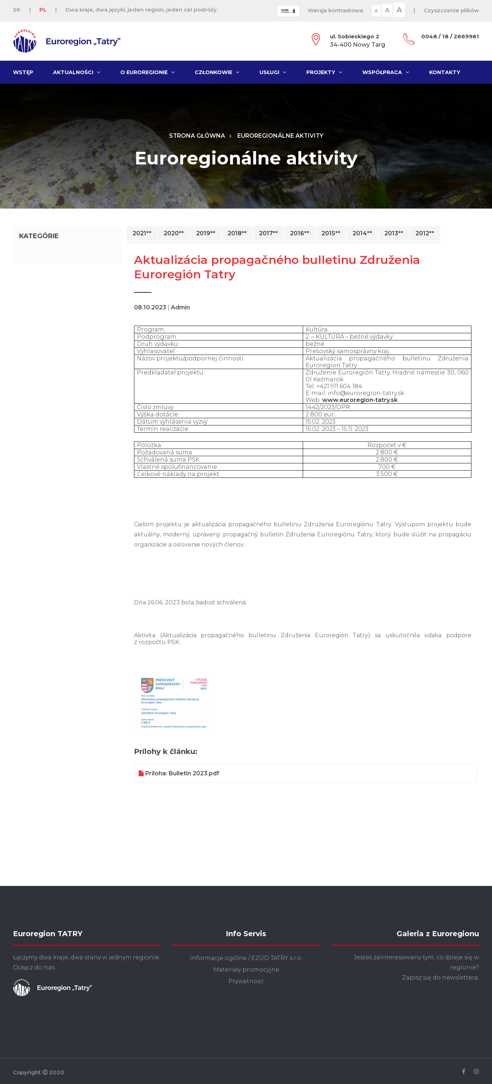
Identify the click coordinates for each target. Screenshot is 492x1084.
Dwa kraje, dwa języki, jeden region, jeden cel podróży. (141, 9)
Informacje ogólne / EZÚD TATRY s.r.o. (246, 958)
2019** (205, 233)
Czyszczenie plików (451, 10)
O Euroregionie (147, 72)
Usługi (272, 72)
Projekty (324, 72)
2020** (174, 233)
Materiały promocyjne (246, 970)
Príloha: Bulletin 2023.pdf (179, 773)
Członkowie (217, 72)
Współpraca (385, 72)
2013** (393, 233)
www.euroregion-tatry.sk (360, 400)
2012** (424, 233)
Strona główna (196, 135)
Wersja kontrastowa (335, 10)
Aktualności (76, 72)
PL (43, 9)
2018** (237, 233)
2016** (299, 233)
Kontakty (444, 72)
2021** (142, 233)
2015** (330, 233)
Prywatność (246, 981)
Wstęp (23, 72)
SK (17, 9)
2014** (362, 233)
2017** (268, 233)
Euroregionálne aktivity (280, 135)
